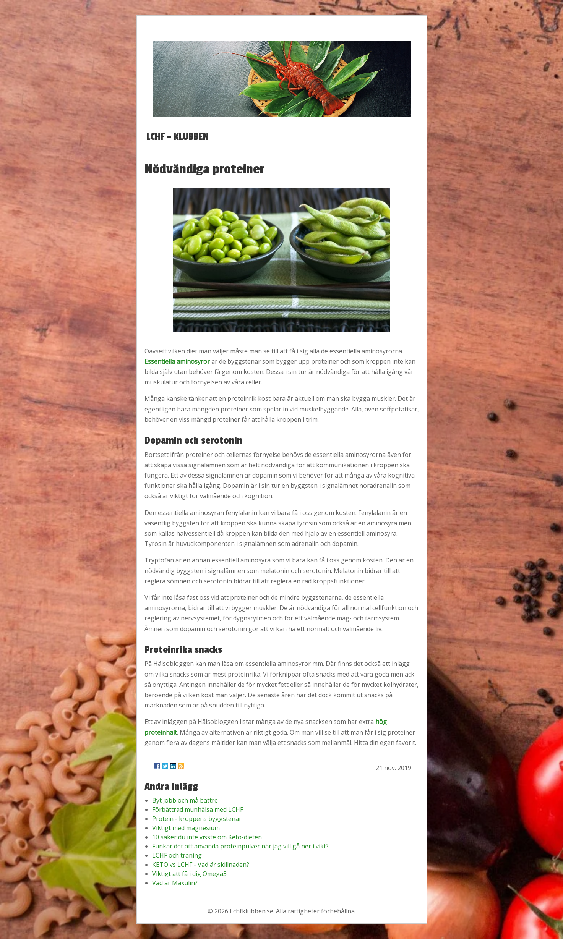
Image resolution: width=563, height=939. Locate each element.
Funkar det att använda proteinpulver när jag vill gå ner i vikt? (240, 846)
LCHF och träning (177, 855)
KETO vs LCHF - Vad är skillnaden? (200, 864)
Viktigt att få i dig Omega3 (189, 873)
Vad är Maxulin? (175, 883)
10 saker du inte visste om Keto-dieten (207, 837)
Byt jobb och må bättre (185, 800)
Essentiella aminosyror (177, 361)
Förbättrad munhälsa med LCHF (197, 809)
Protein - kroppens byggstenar (197, 818)
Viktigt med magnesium (186, 828)
